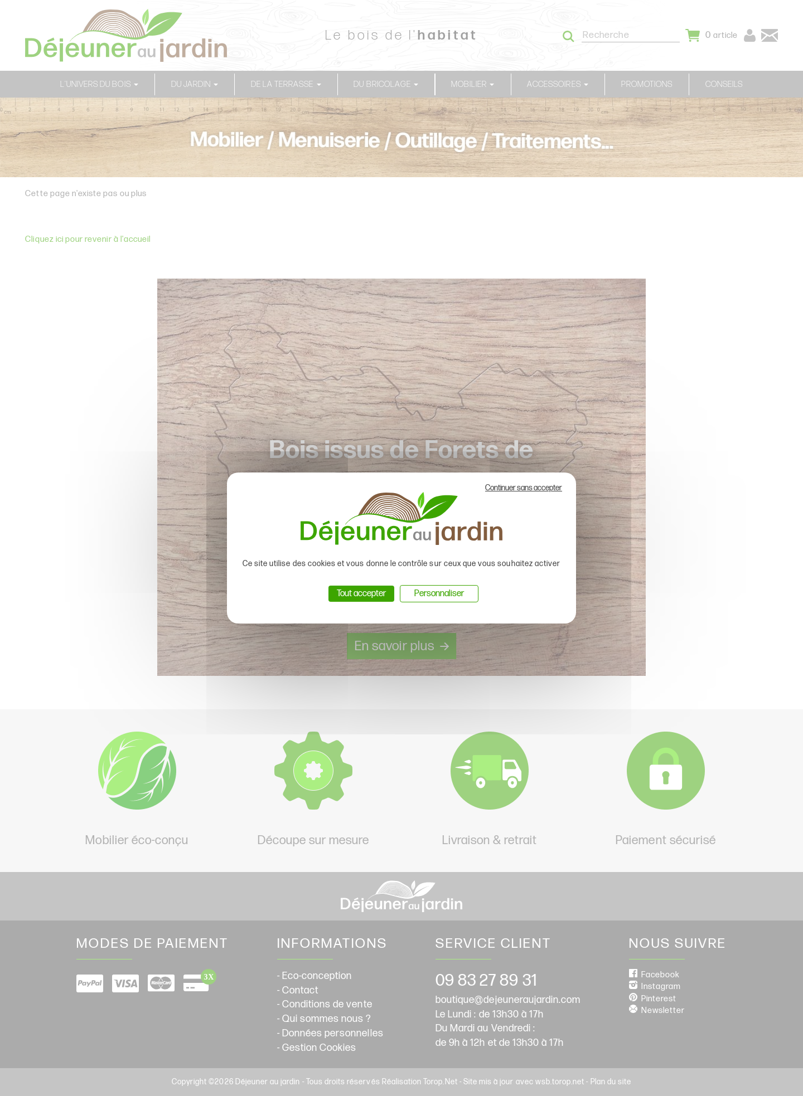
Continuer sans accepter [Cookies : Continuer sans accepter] (523, 488)
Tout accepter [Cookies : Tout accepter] (361, 593)
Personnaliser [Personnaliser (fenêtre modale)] (439, 593)
